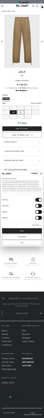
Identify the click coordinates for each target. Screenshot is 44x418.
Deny (22, 242)
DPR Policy (7, 365)
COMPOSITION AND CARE (22, 150)
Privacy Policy (8, 358)
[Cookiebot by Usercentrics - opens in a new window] (28, 174)
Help (24, 330)
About (5, 330)
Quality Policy (8, 382)
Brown (6, 99)
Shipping (26, 338)
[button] (42, 2)
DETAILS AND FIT (22, 140)
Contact (5, 338)
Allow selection (22, 236)
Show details (35, 225)
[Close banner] (41, 173)
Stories (5, 334)
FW (22, 76)
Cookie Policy (8, 193)
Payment (26, 334)
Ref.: (15, 170)
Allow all (22, 231)
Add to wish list (22, 135)
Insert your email (29, 313)
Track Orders (28, 341)
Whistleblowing (9, 369)
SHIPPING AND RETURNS (22, 159)
